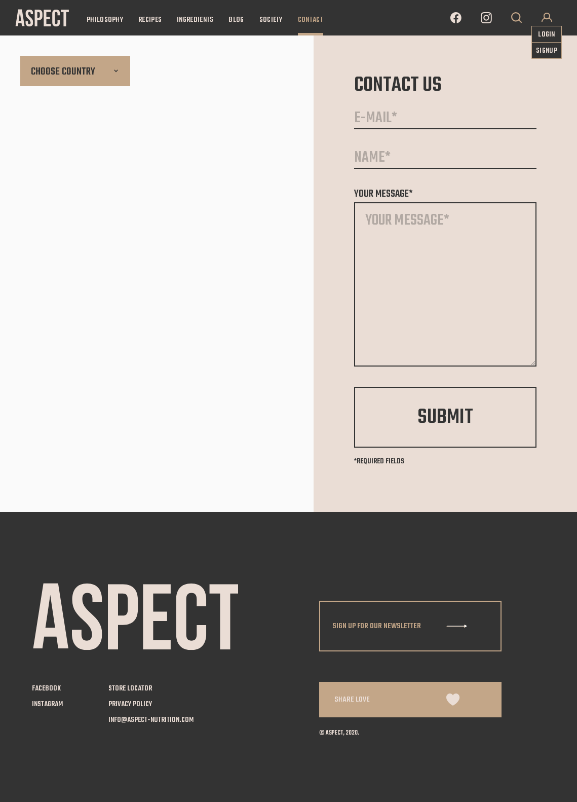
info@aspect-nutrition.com (151, 720)
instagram (47, 705)
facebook (46, 689)
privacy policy (130, 705)
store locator (130, 689)
